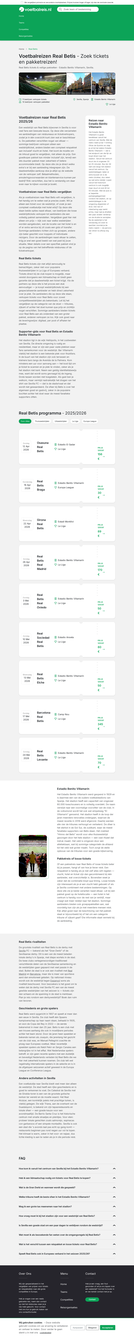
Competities (24, 29)
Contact (92, 1299)
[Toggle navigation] (112, 9)
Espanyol (55, 980)
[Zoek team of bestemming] (80, 9)
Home (21, 16)
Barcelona (35, 974)
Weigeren (92, 1327)
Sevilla (22, 950)
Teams (21, 23)
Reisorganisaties (26, 36)
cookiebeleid (45, 1332)
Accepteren (107, 1327)
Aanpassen (78, 1327)
